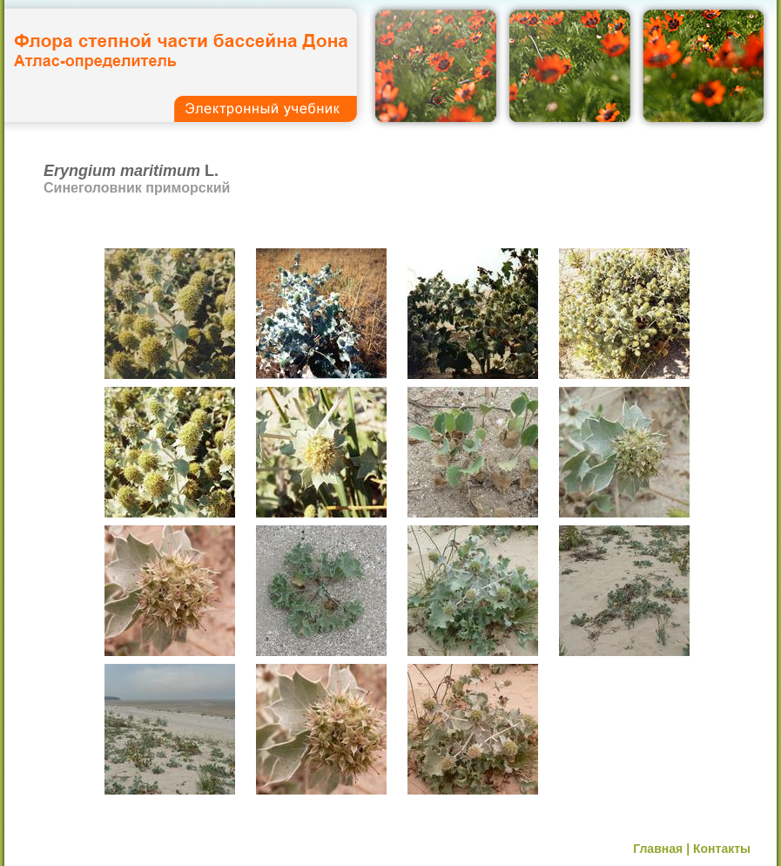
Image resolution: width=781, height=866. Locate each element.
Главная (658, 849)
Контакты (722, 849)
